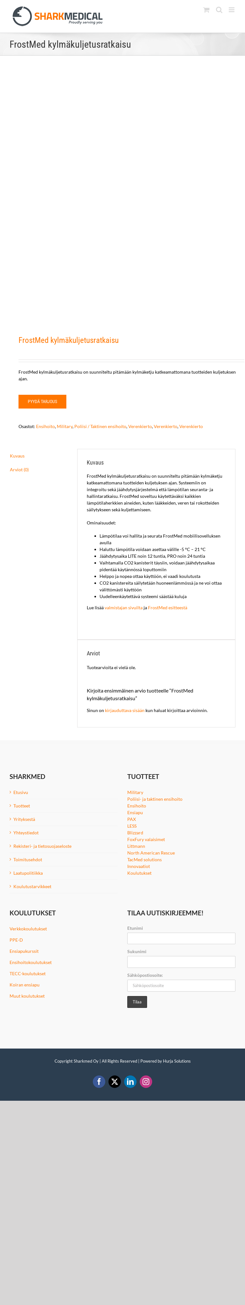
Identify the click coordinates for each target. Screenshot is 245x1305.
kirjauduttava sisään (125, 710)
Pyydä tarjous (42, 401)
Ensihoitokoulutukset (31, 962)
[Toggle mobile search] (219, 9)
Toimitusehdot (27, 859)
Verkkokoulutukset (28, 928)
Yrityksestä (24, 819)
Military (64, 426)
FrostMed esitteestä (167, 607)
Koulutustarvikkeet (32, 886)
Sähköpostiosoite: (145, 975)
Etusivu (20, 792)
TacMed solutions (144, 859)
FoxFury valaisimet (146, 839)
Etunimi (135, 928)
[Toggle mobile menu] (232, 9)
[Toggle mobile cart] (206, 9)
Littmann (136, 846)
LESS (132, 826)
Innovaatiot (138, 866)
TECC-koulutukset (28, 973)
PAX (131, 819)
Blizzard (135, 832)
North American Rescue (151, 852)
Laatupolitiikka (28, 873)
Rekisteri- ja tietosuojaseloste (42, 846)
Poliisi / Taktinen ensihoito (100, 426)
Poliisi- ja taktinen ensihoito (154, 799)
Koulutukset (139, 873)
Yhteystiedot (26, 832)
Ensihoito (45, 426)
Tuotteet (21, 805)
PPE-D (16, 940)
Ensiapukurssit (24, 951)
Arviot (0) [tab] (19, 469)
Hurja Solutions (177, 1061)
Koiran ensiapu (25, 984)
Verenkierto (140, 426)
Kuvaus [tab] (17, 455)
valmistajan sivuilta (124, 607)
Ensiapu (135, 812)
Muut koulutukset (27, 996)
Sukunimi (136, 951)
